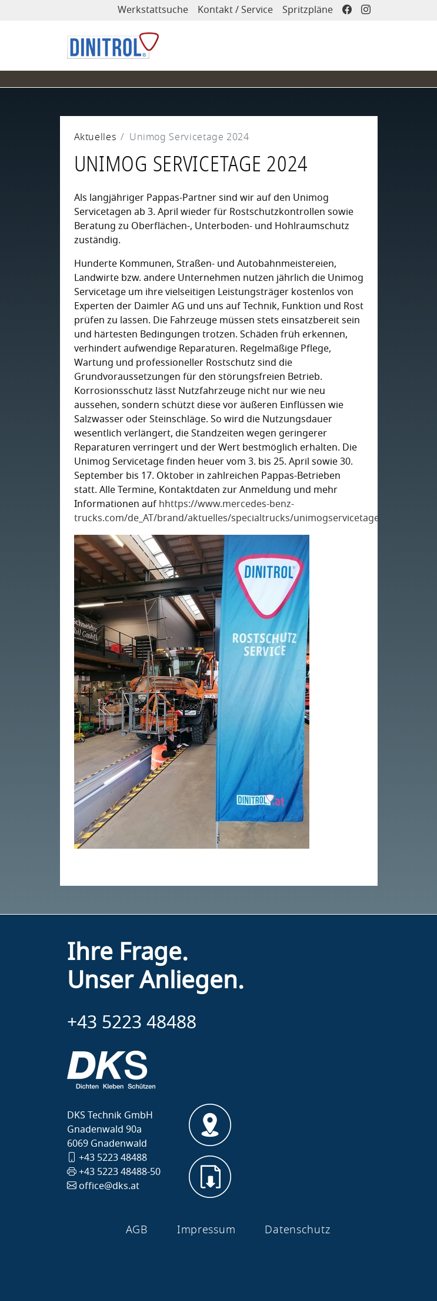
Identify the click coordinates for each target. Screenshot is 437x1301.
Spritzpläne (307, 10)
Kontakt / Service (235, 10)
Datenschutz (297, 1229)
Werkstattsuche (153, 10)
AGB (137, 1229)
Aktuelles (95, 137)
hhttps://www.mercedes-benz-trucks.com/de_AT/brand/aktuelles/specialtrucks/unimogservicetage (226, 511)
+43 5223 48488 (131, 1022)
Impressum (206, 1229)
